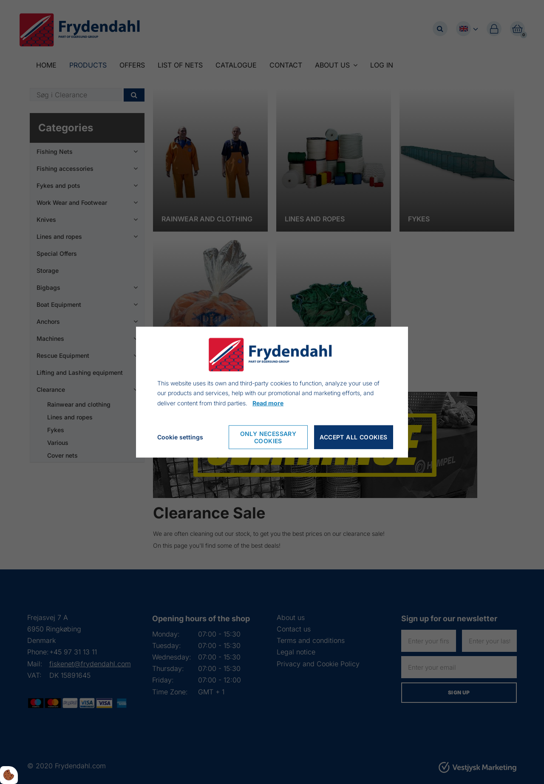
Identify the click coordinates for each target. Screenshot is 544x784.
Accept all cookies (353, 437)
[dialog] (272, 391)
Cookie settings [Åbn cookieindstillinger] (180, 437)
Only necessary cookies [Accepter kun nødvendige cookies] (268, 437)
